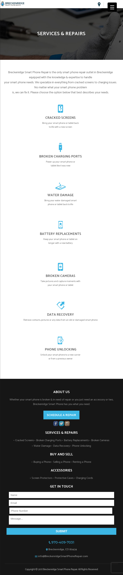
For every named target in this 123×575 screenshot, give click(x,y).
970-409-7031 (62, 542)
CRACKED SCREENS (64, 118)
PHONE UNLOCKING (64, 349)
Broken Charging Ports (49, 440)
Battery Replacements (76, 440)
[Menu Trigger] (112, 7)
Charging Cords (84, 478)
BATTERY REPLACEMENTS (64, 234)
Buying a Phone (42, 462)
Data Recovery (61, 446)
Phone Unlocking (81, 446)
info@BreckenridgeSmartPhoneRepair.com (63, 556)
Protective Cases (64, 478)
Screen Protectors (42, 478)
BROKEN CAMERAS (64, 276)
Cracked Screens (24, 440)
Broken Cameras (100, 440)
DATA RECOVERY (64, 314)
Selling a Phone (61, 462)
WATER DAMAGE (64, 195)
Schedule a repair (61, 415)
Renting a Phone (82, 462)
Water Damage (42, 446)
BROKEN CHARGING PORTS (64, 156)
